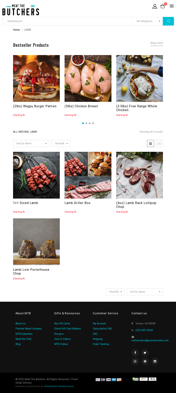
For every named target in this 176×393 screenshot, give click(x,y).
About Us (20, 323)
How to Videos (62, 338)
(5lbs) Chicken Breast (81, 106)
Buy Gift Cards (62, 323)
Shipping (98, 338)
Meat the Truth (23, 338)
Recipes (58, 333)
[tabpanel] (36, 86)
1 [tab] (83, 123)
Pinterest (145, 361)
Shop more (156, 43)
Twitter (145, 352)
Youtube (155, 361)
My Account (99, 323)
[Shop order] (31, 143)
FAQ (95, 333)
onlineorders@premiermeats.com (150, 340)
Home (16, 29)
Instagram (135, 361)
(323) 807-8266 (144, 330)
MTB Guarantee (24, 333)
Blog (18, 344)
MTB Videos (61, 344)
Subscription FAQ (102, 328)
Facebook (135, 352)
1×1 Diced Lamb (25, 203)
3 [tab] (90, 123)
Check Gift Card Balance (67, 328)
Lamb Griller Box (78, 203)
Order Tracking (101, 344)
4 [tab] (93, 123)
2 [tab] (86, 123)
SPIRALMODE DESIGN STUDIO (59, 386)
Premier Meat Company (28, 328)
